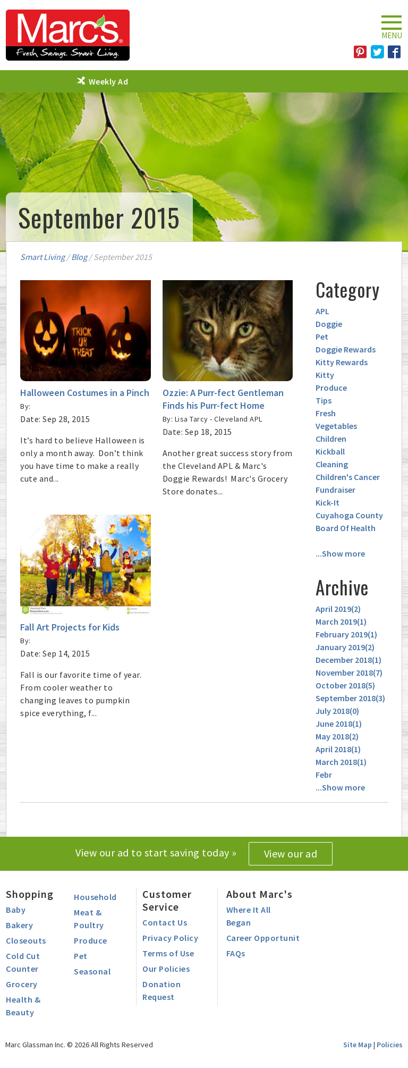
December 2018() (348, 659)
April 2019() (338, 608)
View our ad (291, 853)
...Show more (340, 553)
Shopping (30, 894)
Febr (324, 774)
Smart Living (42, 256)
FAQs (235, 953)
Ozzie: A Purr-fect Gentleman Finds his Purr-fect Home (223, 398)
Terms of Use (168, 953)
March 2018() (341, 761)
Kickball (330, 451)
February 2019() (346, 634)
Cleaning (332, 464)
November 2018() (349, 672)
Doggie (329, 323)
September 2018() (350, 698)
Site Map (357, 1044)
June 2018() (339, 723)
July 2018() (337, 710)
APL (322, 311)
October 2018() (345, 685)
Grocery (22, 984)
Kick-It (327, 502)
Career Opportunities (268, 937)
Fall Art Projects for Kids (70, 627)
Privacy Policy (170, 937)
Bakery (19, 925)
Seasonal (92, 971)
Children (331, 438)
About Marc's (259, 894)
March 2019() (341, 621)
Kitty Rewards (342, 362)
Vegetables (336, 426)
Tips (324, 400)
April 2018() (338, 749)
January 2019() (345, 647)
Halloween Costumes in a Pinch (84, 392)
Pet (322, 336)
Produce (331, 387)
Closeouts (26, 940)
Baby (16, 909)
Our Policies (166, 968)
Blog (79, 256)
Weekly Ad (109, 81)
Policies (390, 1044)
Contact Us (164, 922)
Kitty (325, 374)
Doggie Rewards (346, 349)
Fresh (326, 413)
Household (95, 897)
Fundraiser (335, 489)
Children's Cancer (348, 477)
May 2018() (337, 736)
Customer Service (167, 900)
